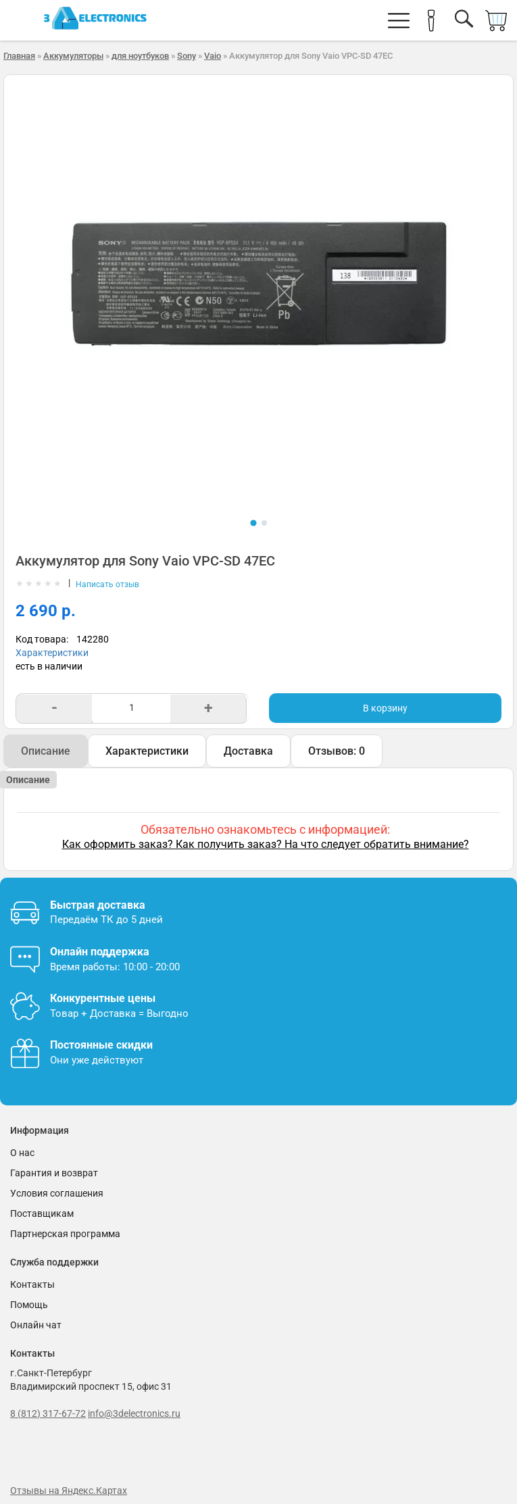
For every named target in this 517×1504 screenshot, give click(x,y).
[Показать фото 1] (253, 523)
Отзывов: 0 (336, 751)
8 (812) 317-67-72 (48, 1413)
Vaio (212, 56)
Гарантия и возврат (54, 1173)
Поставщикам (42, 1213)
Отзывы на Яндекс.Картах (68, 1490)
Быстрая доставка (97, 905)
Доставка (248, 751)
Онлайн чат (35, 1325)
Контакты (32, 1284)
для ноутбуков (140, 56)
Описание (45, 751)
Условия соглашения (56, 1193)
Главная (19, 56)
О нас (22, 1152)
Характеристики (52, 652)
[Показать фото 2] (264, 523)
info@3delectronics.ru (134, 1413)
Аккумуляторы (73, 56)
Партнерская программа (65, 1233)
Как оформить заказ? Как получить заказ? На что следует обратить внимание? (265, 844)
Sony (186, 56)
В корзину (385, 708)
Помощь (29, 1304)
